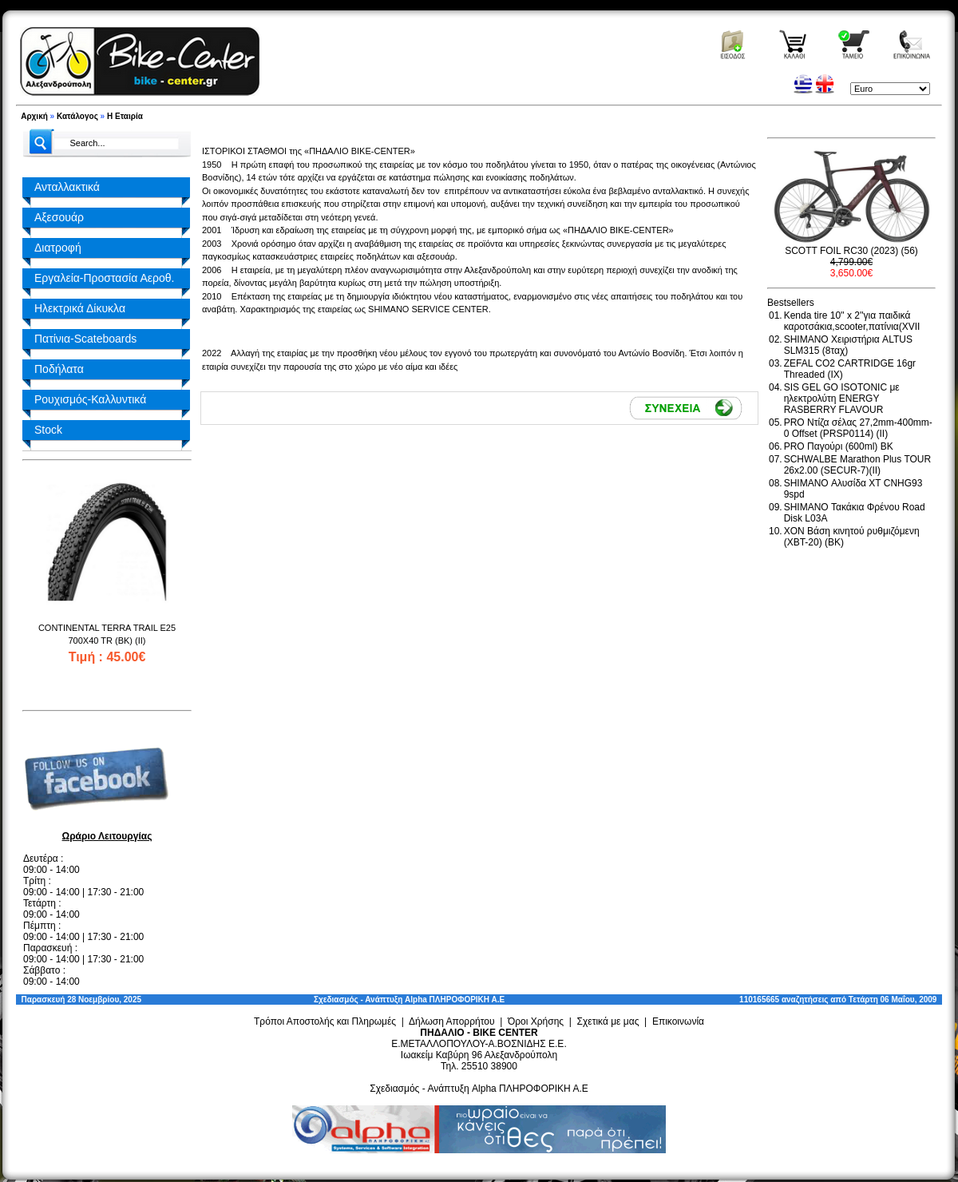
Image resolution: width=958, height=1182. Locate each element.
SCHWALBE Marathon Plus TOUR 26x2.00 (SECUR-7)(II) (858, 465)
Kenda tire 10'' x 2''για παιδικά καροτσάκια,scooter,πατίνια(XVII (852, 321)
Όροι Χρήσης (536, 1021)
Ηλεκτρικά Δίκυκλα (79, 308)
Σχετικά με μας (608, 1021)
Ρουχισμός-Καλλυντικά (90, 399)
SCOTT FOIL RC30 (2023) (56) (851, 250)
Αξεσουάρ (59, 217)
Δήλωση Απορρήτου (452, 1021)
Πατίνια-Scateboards (85, 338)
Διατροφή (57, 247)
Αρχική (34, 116)
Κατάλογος (77, 116)
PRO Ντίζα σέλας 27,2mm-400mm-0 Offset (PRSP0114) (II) (858, 428)
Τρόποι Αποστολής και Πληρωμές (325, 1021)
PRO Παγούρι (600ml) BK (838, 446)
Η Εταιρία (125, 116)
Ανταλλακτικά (67, 186)
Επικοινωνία (678, 1021)
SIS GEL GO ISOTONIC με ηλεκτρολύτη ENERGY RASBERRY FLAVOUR (842, 398)
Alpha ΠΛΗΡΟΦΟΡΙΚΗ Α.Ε (455, 999)
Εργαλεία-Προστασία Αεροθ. (104, 278)
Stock (48, 429)
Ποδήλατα (59, 369)
